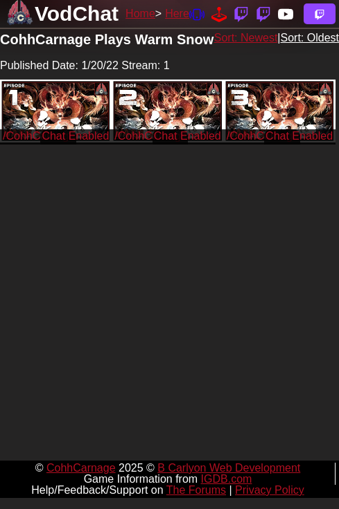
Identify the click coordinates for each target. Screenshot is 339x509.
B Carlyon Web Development (228, 468)
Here (177, 13)
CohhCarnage (81, 468)
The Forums (196, 490)
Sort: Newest (246, 38)
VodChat (77, 13)
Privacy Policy (269, 490)
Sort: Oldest (310, 38)
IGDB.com (226, 479)
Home (140, 13)
